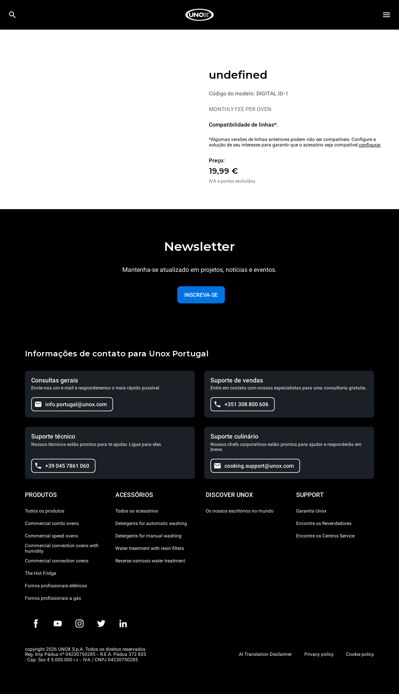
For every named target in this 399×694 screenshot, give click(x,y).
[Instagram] (79, 623)
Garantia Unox (311, 511)
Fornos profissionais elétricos (56, 585)
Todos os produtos (44, 511)
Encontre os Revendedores (323, 523)
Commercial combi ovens (52, 523)
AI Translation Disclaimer (265, 654)
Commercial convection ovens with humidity (62, 548)
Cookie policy (360, 654)
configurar (370, 145)
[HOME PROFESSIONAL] (199, 14)
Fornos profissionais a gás (53, 598)
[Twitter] (101, 623)
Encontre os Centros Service (325, 536)
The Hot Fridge (40, 573)
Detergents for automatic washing (151, 523)
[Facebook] (36, 623)
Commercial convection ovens (56, 561)
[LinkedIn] (123, 623)
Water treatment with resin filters (149, 548)
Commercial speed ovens (51, 536)
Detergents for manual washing (148, 536)
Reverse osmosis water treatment (150, 561)
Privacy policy (319, 654)
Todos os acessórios (136, 511)
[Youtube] (58, 623)
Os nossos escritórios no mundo (240, 511)
